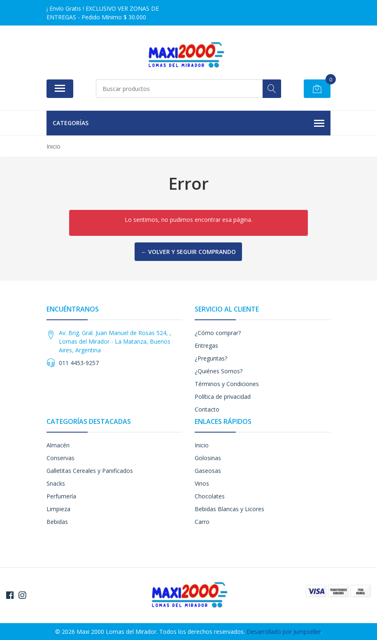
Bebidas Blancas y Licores (229, 509)
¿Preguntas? (211, 358)
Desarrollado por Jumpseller (284, 631)
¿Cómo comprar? (218, 333)
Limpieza (58, 509)
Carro (202, 522)
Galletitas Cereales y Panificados (90, 471)
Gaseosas (208, 471)
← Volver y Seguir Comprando (188, 252)
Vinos (202, 483)
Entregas (206, 345)
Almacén (58, 445)
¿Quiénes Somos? (218, 371)
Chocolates (210, 496)
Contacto (207, 409)
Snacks (56, 483)
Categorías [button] (188, 123)
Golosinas (208, 458)
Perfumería (61, 496)
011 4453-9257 (79, 363)
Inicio (202, 445)
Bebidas (57, 522)
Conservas (60, 458)
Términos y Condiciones (227, 384)
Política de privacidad (223, 396)
